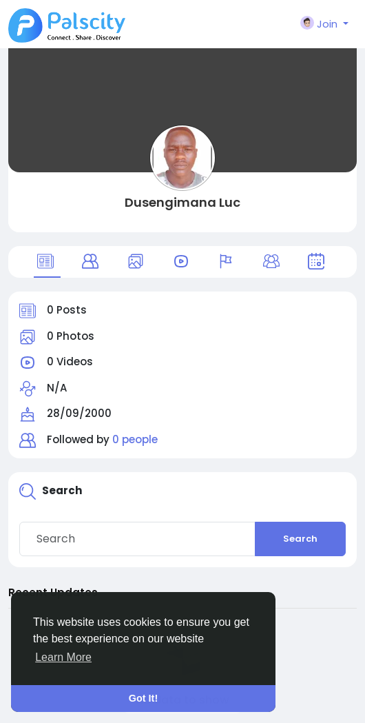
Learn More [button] (63, 657)
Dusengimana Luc (182, 202)
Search (300, 538)
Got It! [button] (143, 698)
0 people (135, 439)
